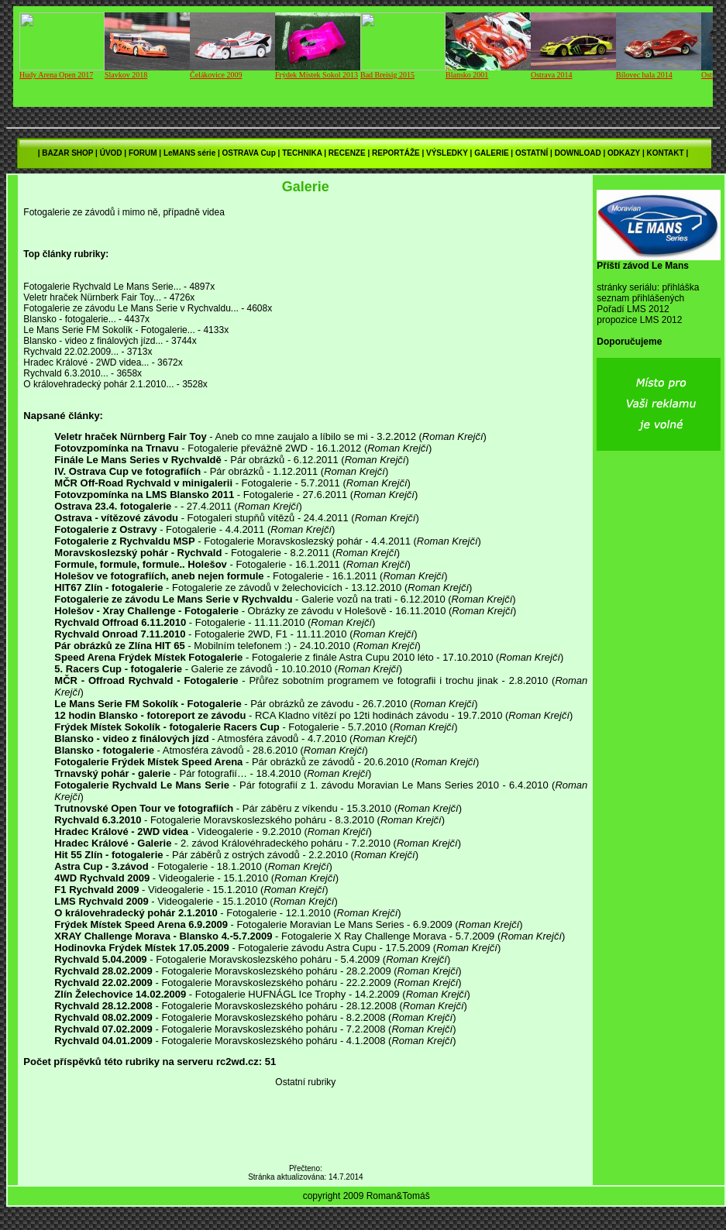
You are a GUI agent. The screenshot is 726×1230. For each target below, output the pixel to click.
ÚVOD (111, 153)
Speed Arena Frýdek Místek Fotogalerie (148, 657)
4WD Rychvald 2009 (102, 878)
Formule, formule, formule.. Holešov (140, 564)
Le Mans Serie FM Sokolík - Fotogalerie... (108, 330)
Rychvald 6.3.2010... (65, 373)
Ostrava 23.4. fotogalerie (112, 506)
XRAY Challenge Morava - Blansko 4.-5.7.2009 (163, 936)
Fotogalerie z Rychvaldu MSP (124, 541)
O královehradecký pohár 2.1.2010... (98, 384)
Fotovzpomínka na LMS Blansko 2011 (144, 494)
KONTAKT (664, 153)
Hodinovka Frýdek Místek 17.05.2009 (141, 947)
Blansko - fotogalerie (104, 750)
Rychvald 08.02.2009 (103, 1017)
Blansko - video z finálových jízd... (93, 340)
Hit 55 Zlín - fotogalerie (108, 855)
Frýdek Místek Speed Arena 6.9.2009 (141, 924)
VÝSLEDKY (447, 153)
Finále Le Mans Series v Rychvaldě (137, 460)
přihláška (680, 287)
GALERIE (491, 153)
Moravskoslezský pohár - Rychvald (138, 552)
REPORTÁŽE (396, 153)
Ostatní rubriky (305, 1082)
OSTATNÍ (531, 153)
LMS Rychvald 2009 (101, 901)
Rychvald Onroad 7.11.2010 (119, 634)
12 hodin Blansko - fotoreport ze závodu (150, 715)
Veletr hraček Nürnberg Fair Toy (130, 436)
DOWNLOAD (578, 153)
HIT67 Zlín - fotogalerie (108, 587)
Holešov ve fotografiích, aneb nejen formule (158, 576)
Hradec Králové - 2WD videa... (86, 362)
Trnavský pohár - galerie (112, 773)
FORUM (143, 153)
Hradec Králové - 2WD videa (121, 831)
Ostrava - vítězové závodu (116, 518)
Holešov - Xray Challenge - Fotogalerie (146, 611)
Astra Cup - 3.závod (101, 866)
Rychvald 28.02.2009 (103, 971)
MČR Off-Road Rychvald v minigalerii (143, 483)
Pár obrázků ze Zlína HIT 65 (119, 645)
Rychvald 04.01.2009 (103, 1040)
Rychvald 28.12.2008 (103, 1006)
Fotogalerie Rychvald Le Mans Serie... (102, 286)
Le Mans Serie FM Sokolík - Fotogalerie (147, 703)
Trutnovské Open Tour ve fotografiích (143, 808)
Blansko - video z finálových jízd (131, 738)
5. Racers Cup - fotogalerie (118, 669)
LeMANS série (189, 153)
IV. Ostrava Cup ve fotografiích (127, 471)
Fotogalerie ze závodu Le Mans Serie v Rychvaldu (173, 599)
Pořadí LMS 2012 (633, 309)
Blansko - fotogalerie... (69, 319)
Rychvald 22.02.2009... (71, 351)
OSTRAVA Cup (249, 153)
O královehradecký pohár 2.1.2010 (135, 913)
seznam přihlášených (640, 298)
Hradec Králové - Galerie (112, 843)
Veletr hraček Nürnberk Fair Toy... (92, 297)
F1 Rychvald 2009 (96, 889)
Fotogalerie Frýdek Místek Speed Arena (148, 762)
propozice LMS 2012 (639, 319)
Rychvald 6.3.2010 (97, 820)
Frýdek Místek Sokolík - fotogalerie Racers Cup (166, 727)
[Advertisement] (659, 715)
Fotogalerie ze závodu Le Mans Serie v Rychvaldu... (130, 308)
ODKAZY (623, 153)
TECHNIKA (302, 153)
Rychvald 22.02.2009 (103, 982)
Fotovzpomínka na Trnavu (116, 448)
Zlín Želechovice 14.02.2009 (120, 994)
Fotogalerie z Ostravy (105, 529)
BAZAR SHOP (67, 153)
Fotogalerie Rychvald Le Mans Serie (141, 785)
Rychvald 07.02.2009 (103, 1029)
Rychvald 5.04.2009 (100, 959)
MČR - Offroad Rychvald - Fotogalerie (146, 680)
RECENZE (347, 153)
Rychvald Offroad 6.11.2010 (120, 622)
